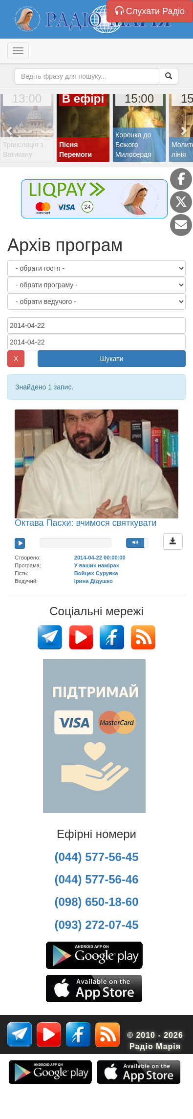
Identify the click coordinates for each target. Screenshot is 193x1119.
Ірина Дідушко (93, 581)
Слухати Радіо (150, 11)
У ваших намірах (96, 565)
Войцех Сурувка (96, 573)
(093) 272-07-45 (96, 924)
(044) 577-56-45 (96, 856)
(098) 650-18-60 (96, 901)
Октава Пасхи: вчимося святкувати (86, 523)
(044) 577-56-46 (96, 879)
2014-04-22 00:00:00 (100, 557)
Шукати (112, 359)
